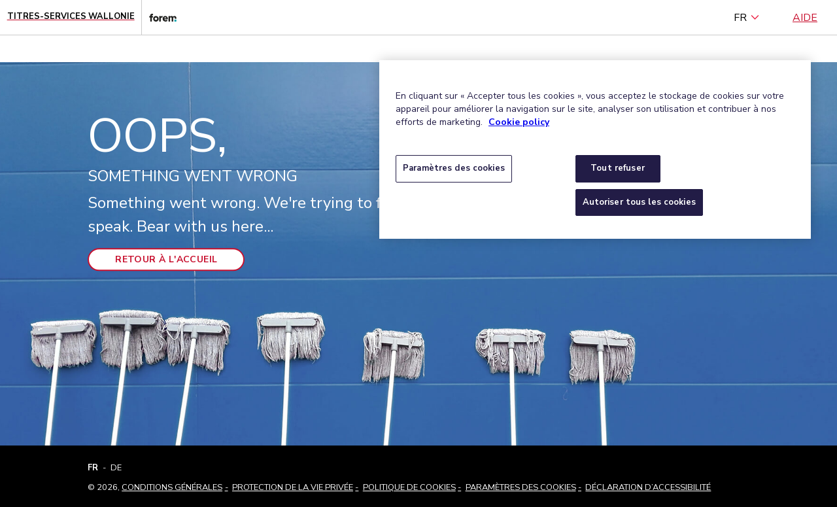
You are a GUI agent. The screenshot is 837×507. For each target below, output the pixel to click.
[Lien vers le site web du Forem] (159, 17)
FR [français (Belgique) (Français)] (747, 17)
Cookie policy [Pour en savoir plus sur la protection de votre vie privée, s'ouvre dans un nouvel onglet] (518, 122)
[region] (595, 149)
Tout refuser (617, 168)
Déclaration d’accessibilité (648, 487)
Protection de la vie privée (292, 487)
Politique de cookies (409, 487)
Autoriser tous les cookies (639, 202)
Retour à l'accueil (166, 260)
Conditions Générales (172, 487)
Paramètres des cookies (521, 487)
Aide (805, 17)
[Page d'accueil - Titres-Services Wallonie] (71, 17)
